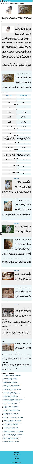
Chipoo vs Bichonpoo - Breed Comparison (10, 427)
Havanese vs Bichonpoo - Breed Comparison (11, 413)
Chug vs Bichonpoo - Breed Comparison (10, 424)
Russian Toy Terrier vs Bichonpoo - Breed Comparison (12, 432)
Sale (18, 71)
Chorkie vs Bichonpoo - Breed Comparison (10, 414)
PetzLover (16, 456)
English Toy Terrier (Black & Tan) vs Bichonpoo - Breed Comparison (15, 430)
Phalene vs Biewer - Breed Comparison (10, 403)
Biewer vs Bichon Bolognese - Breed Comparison (12, 389)
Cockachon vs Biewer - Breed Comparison (10, 406)
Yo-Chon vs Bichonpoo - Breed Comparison (11, 409)
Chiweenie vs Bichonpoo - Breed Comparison (11, 418)
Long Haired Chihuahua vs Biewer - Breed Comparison (13, 399)
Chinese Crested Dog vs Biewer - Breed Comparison (12, 383)
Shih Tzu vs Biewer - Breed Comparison (10, 407)
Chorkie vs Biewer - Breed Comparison (10, 381)
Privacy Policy (16, 452)
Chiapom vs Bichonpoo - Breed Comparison (11, 428)
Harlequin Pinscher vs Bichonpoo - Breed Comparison (12, 437)
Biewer (7, 95)
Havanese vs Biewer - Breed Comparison (10, 379)
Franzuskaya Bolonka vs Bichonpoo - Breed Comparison (13, 434)
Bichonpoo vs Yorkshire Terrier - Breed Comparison (12, 420)
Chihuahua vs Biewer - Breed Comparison (10, 376)
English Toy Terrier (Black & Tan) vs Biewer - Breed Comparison (14, 397)
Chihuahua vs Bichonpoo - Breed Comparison (11, 410)
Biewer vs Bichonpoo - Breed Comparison (10, 386)
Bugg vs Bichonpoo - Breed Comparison (10, 438)
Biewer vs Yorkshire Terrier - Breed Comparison (11, 385)
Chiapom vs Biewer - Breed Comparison (10, 396)
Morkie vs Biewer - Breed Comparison (10, 378)
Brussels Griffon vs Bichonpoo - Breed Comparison (12, 425)
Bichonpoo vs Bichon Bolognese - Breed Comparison (12, 423)
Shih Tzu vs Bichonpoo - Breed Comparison (11, 441)
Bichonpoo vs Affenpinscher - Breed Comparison (12, 421)
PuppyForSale (16, 458)
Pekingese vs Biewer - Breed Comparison (10, 382)
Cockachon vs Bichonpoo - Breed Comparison (11, 439)
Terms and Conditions (16, 454)
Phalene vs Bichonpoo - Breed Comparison (11, 435)
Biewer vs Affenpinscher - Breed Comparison (11, 388)
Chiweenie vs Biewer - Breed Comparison (10, 390)
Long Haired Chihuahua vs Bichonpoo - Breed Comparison (13, 431)
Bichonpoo (15, 71)
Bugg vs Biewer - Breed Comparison (9, 404)
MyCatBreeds (16, 460)
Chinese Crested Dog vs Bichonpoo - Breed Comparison (13, 417)
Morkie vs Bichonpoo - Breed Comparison (10, 411)
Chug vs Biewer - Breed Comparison (9, 392)
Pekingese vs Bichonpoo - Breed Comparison (11, 416)
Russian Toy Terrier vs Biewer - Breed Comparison (12, 400)
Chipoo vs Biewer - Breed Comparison (10, 395)
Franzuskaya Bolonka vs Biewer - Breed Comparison (12, 402)
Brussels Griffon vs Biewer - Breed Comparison (11, 393)
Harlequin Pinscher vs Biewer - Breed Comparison (12, 375)
